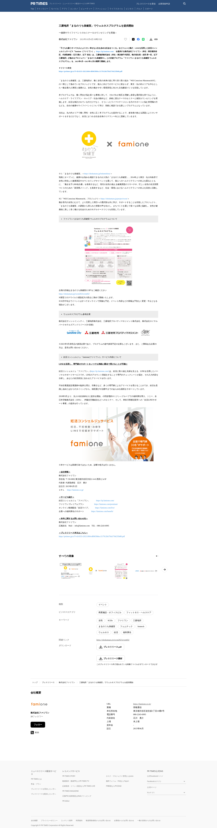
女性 (101, 620)
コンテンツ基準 (67, 820)
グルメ (139, 8)
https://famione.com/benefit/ (102, 511)
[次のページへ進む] (164, 569)
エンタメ (74, 8)
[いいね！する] (125, 39)
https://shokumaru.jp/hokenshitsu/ (97, 174)
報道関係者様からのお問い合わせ (98, 820)
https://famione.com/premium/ (106, 504)
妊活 (116, 632)
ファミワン (123, 620)
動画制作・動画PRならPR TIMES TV (75, 781)
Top (32, 8)
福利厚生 (127, 632)
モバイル (55, 8)
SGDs (110, 620)
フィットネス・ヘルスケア (138, 612)
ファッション (101, 8)
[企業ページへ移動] (39, 705)
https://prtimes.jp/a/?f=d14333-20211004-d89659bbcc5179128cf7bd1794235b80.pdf (90, 71)
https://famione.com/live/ (105, 508)
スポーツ (149, 8)
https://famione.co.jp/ (75, 490)
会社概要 (34, 820)
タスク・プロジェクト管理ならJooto (119, 776)
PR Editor (66, 801)
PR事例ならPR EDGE (113, 786)
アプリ (64, 8)
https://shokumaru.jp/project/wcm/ (114, 199)
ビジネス (130, 8)
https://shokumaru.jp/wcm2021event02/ (74, 294)
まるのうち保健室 (107, 626)
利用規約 (79, 820)
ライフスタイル (116, 8)
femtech (141, 626)
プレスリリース (48, 682)
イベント (103, 604)
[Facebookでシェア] (138, 39)
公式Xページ (151, 787)
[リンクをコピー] (156, 39)
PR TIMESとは (36, 779)
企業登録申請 (164, 3)
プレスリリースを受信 (146, 3)
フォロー (38, 725)
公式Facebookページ (155, 776)
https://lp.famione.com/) (100, 371)
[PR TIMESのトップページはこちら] (63, 3)
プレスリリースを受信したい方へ (43, 789)
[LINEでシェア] (143, 39)
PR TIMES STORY (68, 776)
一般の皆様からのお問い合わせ (149, 820)
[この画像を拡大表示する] (71, 571)
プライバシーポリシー (49, 820)
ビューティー (86, 8)
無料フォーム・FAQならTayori (117, 781)
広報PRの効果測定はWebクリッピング (76, 796)
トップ (35, 682)
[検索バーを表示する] (184, 4)
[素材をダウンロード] (151, 39)
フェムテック (126, 626)
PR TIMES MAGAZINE (70, 791)
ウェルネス (104, 632)
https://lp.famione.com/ (105, 51)
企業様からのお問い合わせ (124, 820)
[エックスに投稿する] (133, 39)
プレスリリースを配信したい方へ (43, 794)
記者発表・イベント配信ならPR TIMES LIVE (78, 786)
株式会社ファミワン (67, 682)
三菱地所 (137, 620)
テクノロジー (42, 8)
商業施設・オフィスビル (110, 612)
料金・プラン (36, 784)
